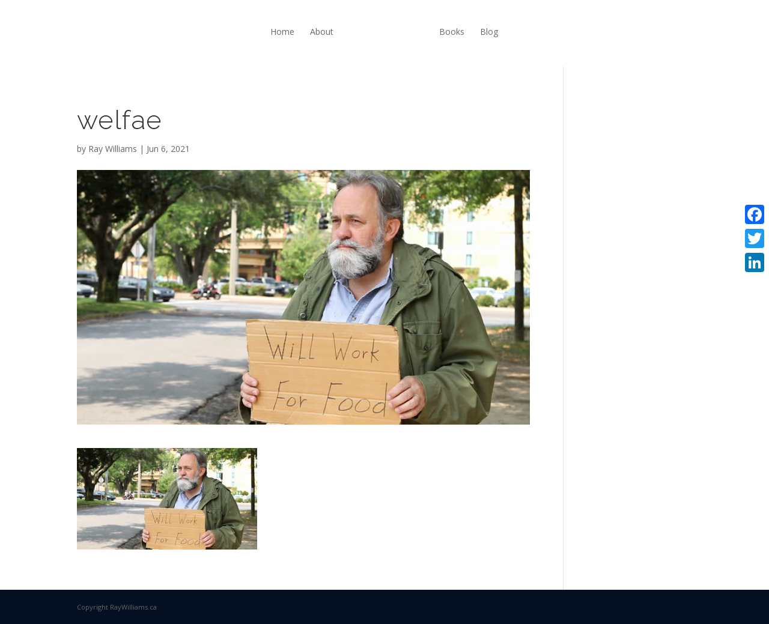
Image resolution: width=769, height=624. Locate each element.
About (321, 31)
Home (282, 31)
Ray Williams (112, 148)
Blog (489, 31)
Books (451, 31)
